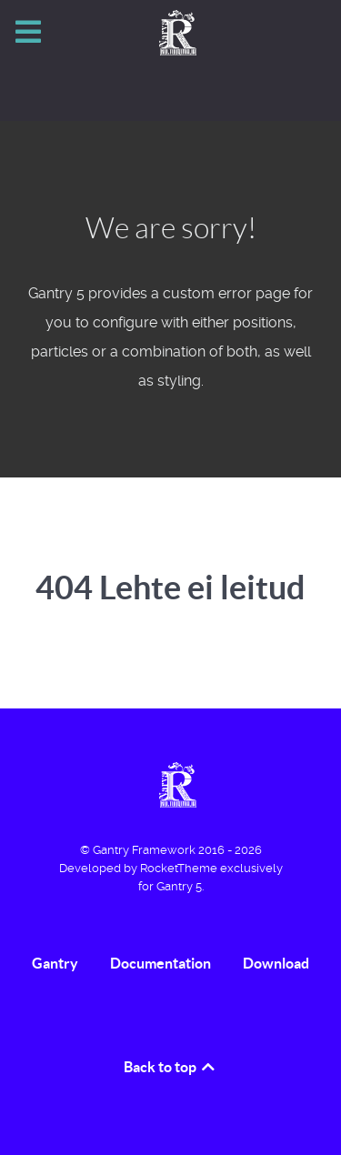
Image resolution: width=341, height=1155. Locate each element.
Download (276, 963)
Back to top (170, 1067)
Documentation (160, 963)
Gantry (55, 963)
